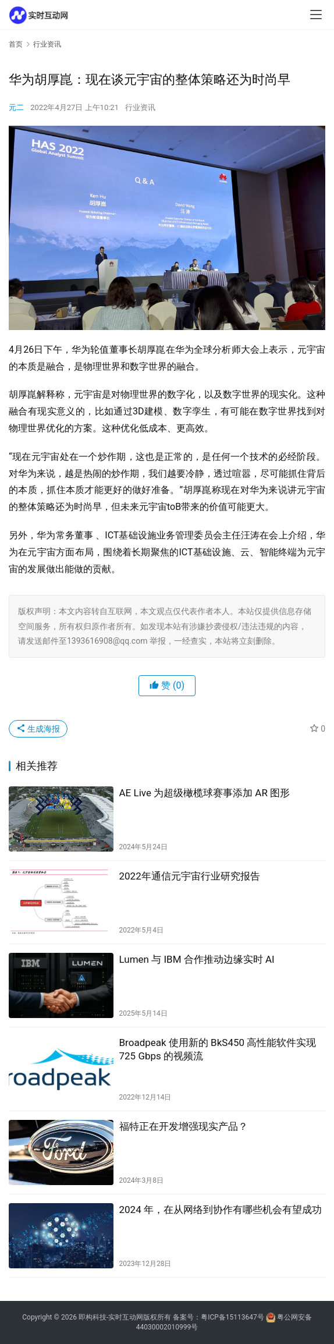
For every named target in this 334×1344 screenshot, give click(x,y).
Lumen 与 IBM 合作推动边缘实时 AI (197, 959)
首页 (16, 44)
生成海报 (38, 729)
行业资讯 (140, 107)
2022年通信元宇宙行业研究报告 (189, 876)
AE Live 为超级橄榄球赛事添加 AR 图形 (204, 793)
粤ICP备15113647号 (232, 1317)
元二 (16, 107)
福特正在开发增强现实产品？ (183, 1126)
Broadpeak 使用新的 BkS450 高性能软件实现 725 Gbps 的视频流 (218, 1049)
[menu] (316, 14)
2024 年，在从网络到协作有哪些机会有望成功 (220, 1209)
